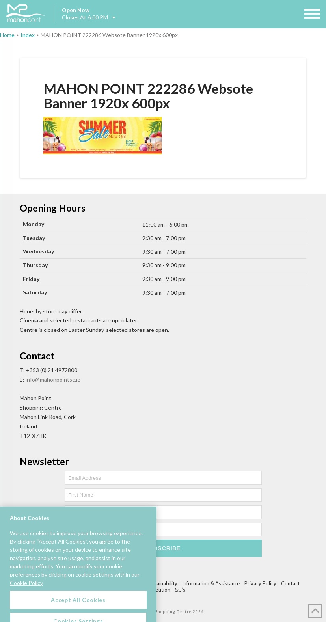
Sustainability (162, 583)
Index (27, 35)
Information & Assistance (211, 583)
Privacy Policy (260, 583)
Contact (290, 583)
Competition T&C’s (163, 590)
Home (7, 35)
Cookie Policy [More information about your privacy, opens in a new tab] (26, 609)
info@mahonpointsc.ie (53, 379)
